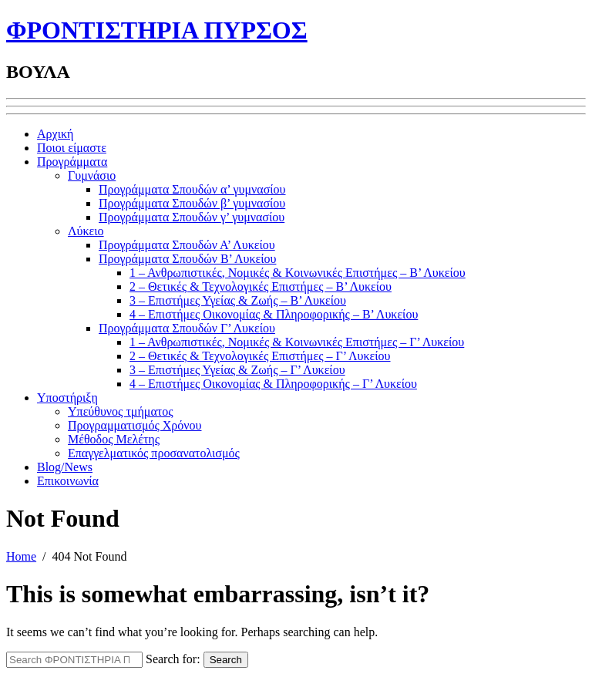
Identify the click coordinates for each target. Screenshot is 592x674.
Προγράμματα (72, 161)
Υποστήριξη (67, 397)
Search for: (173, 659)
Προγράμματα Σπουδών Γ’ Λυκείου (187, 328)
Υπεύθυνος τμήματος (120, 411)
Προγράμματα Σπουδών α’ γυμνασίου (192, 189)
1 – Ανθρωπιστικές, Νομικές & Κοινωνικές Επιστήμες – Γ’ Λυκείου (297, 342)
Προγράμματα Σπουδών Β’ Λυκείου (187, 258)
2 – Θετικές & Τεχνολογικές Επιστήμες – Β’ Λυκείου (261, 286)
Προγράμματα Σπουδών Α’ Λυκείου (187, 244)
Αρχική (55, 133)
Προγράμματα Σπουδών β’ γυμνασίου (192, 203)
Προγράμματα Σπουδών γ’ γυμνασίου (191, 217)
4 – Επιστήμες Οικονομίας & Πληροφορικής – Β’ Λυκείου (274, 314)
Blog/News (64, 466)
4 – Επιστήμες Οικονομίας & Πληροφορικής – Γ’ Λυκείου (273, 383)
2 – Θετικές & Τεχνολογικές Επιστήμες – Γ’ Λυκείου (260, 355)
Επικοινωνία (68, 480)
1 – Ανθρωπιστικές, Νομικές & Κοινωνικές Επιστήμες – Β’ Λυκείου (298, 272)
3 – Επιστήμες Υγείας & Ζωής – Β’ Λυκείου (238, 300)
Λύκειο (86, 231)
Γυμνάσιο (92, 175)
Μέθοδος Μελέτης (114, 439)
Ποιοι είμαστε (71, 147)
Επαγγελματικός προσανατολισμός (154, 453)
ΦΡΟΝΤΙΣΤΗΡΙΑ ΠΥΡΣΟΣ (157, 30)
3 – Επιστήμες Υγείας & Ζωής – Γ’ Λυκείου (237, 369)
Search (226, 660)
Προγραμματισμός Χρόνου (134, 425)
